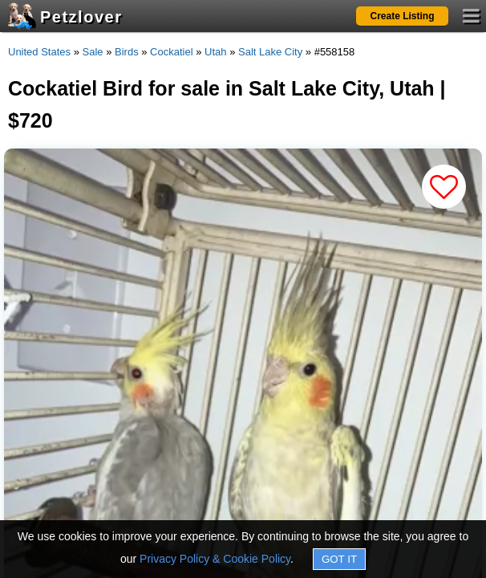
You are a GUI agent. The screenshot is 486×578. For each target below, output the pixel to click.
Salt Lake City (270, 52)
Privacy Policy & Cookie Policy (215, 558)
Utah (215, 52)
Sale (93, 52)
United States (39, 52)
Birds (127, 52)
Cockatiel (171, 52)
